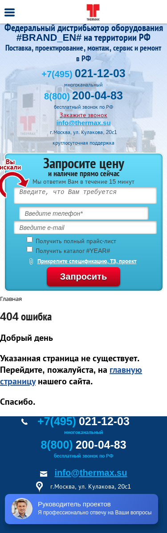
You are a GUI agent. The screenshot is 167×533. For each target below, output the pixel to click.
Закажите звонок (83, 115)
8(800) (83, 96)
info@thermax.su (83, 122)
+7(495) (83, 74)
